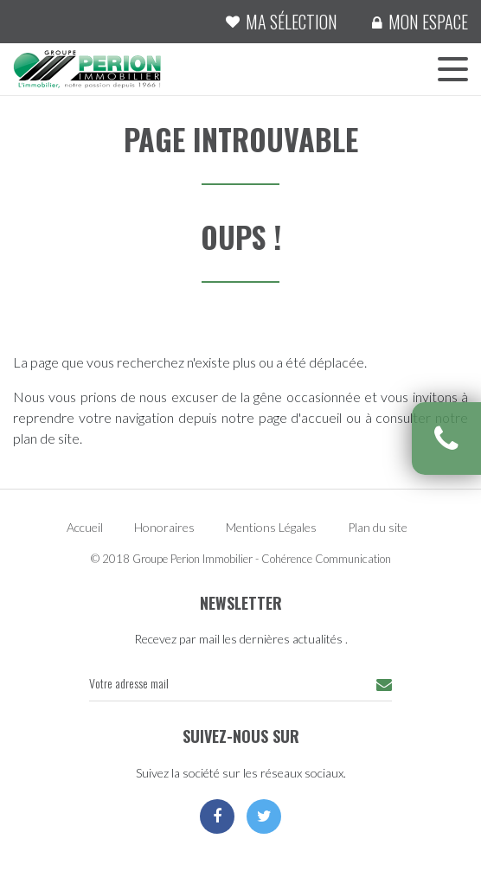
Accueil (85, 527)
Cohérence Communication (326, 559)
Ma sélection (291, 22)
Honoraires (164, 527)
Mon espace (428, 22)
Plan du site (377, 527)
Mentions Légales (271, 527)
